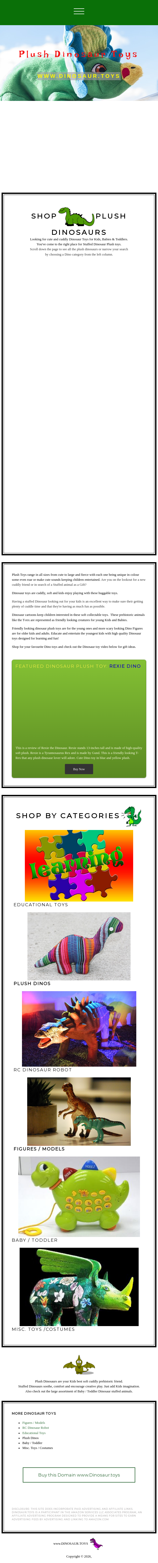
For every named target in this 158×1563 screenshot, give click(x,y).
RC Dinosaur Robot (35, 1428)
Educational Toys (34, 1433)
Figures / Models (33, 1423)
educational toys (41, 904)
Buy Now (79, 769)
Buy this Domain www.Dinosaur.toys (79, 1475)
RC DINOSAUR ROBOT (43, 1069)
